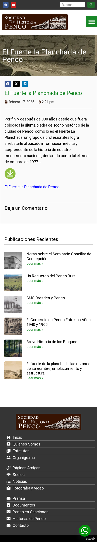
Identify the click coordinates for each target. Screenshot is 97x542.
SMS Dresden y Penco (45, 298)
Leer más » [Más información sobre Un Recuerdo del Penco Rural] (34, 281)
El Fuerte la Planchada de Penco (32, 187)
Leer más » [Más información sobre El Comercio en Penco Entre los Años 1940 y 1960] (34, 329)
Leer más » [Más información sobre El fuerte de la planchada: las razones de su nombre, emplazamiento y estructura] (34, 378)
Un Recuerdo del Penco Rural (51, 276)
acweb (90, 538)
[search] (72, 5)
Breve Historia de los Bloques (51, 341)
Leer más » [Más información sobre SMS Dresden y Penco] (34, 303)
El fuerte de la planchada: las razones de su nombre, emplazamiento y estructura (58, 368)
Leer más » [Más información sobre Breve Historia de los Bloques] (34, 347)
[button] (8, 84)
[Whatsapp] (85, 531)
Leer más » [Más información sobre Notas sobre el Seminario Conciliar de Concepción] (34, 263)
